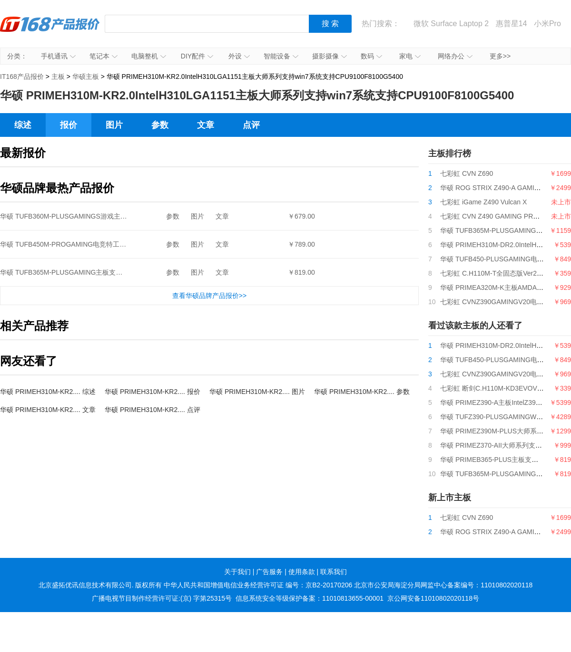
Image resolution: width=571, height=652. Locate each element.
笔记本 (103, 56)
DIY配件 (197, 56)
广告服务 (269, 571)
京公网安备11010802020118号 (433, 598)
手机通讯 (58, 56)
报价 (68, 125)
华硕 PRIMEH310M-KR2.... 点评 (152, 409)
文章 (205, 125)
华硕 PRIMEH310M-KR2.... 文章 (48, 409)
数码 (371, 56)
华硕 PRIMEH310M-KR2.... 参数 (362, 391)
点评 (251, 125)
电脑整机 (148, 56)
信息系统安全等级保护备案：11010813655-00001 (310, 598)
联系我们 (333, 571)
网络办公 (455, 56)
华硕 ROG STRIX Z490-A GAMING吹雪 (499, 188)
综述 (22, 125)
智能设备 (281, 56)
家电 (410, 56)
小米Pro (547, 23)
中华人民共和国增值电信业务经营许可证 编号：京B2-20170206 (258, 585)
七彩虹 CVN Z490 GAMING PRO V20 (496, 216)
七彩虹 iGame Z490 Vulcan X (483, 202)
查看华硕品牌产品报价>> (209, 295)
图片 (114, 125)
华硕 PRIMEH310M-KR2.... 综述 (48, 391)
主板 (58, 76)
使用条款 (301, 571)
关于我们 (237, 571)
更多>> (500, 56)
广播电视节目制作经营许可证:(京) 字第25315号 (162, 598)
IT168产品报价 (50, 31)
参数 (159, 125)
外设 (239, 56)
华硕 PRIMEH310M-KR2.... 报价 (152, 391)
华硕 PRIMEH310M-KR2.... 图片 (257, 391)
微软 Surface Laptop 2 (451, 23)
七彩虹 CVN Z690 (466, 173)
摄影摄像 (329, 56)
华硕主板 (85, 76)
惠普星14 (511, 23)
